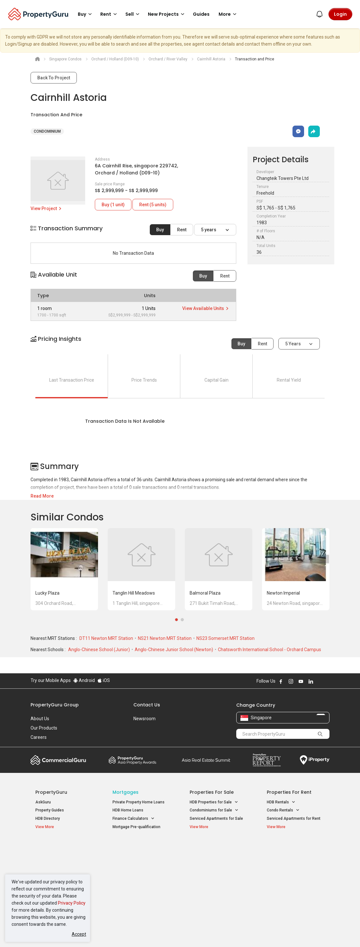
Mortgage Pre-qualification (136, 827)
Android (84, 680)
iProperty (314, 760)
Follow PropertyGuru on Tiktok (326, 681)
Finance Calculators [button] (134, 818)
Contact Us (146, 705)
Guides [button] (201, 14)
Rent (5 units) (152, 204)
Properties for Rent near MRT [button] (139, 883)
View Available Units (206, 308)
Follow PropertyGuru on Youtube (301, 681)
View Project (46, 208)
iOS (103, 680)
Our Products (44, 727)
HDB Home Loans (128, 810)
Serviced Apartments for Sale (216, 818)
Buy (160, 229)
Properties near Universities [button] (218, 864)
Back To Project (53, 77)
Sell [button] (133, 14)
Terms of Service (100, 932)
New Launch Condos (53, 857)
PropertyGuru (51, 792)
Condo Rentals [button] (283, 810)
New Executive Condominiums (62, 866)
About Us (40, 718)
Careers (39, 737)
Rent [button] (109, 14)
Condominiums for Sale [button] (214, 810)
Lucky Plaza (47, 593)
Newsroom (144, 718)
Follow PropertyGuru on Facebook (281, 681)
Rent (181, 229)
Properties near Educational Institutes (215, 851)
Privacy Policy (72, 903)
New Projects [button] (167, 14)
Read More (42, 496)
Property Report (266, 760)
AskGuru (43, 802)
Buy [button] (86, 14)
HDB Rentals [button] (281, 802)
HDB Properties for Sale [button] (214, 802)
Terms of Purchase (179, 932)
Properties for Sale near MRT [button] (138, 868)
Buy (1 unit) (113, 204)
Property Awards (132, 760)
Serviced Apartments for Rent (293, 818)
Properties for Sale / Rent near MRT (136, 851)
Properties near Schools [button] (214, 873)
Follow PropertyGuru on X (319, 681)
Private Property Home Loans (139, 802)
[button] (180, 344)
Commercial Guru (58, 760)
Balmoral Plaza (205, 593)
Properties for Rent (289, 792)
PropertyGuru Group (55, 705)
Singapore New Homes (61, 848)
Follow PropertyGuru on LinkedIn (311, 681)
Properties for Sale (212, 792)
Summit (206, 760)
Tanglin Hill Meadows (134, 593)
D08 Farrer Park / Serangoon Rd (295, 894)
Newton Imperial (283, 593)
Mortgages (126, 792)
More (229, 14)
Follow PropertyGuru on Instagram (291, 681)
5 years (209, 229)
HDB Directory (47, 818)
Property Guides (49, 810)
